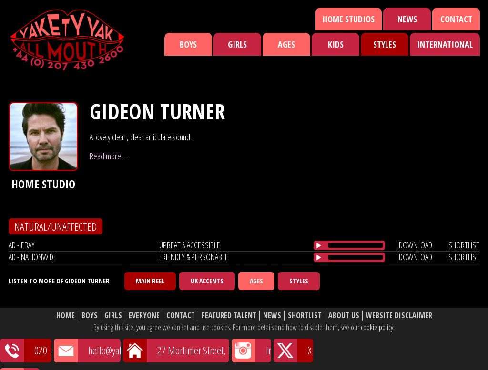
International (445, 44)
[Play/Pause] (319, 245)
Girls (237, 44)
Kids (336, 44)
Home (65, 316)
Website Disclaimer (399, 316)
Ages (286, 44)
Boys (188, 44)
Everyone (144, 316)
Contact (456, 19)
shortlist (463, 245)
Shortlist (305, 316)
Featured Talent (229, 316)
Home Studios (349, 19)
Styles (384, 44)
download (415, 245)
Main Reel (150, 280)
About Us (343, 316)
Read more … (109, 156)
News (407, 19)
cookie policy (377, 327)
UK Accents (207, 280)
